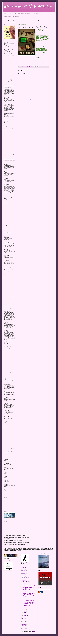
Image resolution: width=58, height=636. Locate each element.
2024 (23, 570)
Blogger (34, 631)
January (25, 615)
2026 (23, 567)
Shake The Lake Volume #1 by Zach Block (29, 585)
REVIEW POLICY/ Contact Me (11, 16)
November (25, 578)
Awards (9, 14)
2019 (23, 617)
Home (4, 14)
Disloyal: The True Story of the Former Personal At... (29, 591)
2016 (23, 621)
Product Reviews (37, 14)
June (24, 612)
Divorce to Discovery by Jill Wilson (28, 596)
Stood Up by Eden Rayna (28, 589)
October (25, 580)
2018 (23, 618)
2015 (23, 622)
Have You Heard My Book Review (28, 6)
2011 (23, 628)
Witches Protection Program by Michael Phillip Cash (29, 598)
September (25, 581)
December (25, 577)
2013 (23, 625)
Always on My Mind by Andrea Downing (29, 588)
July (24, 611)
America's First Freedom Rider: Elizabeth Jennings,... (29, 583)
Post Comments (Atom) (28, 99)
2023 (23, 571)
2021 (23, 574)
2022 (23, 573)
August (24, 609)
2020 (23, 576)
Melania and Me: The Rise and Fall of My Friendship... (30, 594)
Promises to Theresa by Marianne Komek (29, 607)
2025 (23, 569)
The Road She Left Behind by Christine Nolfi (29, 605)
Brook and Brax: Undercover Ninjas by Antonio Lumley (28, 601)
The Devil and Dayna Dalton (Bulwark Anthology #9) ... (28, 603)
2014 (23, 624)
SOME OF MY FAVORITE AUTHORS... (22, 14)
